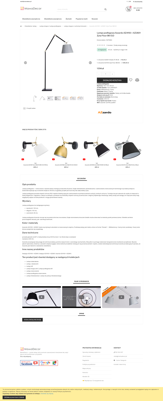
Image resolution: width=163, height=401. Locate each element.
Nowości (85, 372)
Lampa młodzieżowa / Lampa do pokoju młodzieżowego (43, 276)
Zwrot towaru (87, 356)
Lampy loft (29, 266)
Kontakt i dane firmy (120, 364)
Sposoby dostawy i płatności (91, 352)
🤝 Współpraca (87, 380)
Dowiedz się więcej (47, 393)
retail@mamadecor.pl (120, 356)
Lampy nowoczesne (32, 271)
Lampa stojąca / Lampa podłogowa (50, 26)
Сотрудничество (98, 380)
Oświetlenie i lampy (31, 26)
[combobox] (81, 9)
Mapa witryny (87, 368)
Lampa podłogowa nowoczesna (36, 273)
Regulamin (86, 360)
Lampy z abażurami (32, 264)
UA (130, 1)
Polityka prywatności (89, 364)
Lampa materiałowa (32, 261)
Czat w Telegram (120, 360)
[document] (82, 394)
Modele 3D (86, 376)
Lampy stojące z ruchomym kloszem (75, 26)
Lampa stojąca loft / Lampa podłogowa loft (39, 268)
